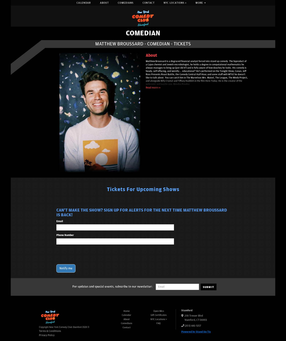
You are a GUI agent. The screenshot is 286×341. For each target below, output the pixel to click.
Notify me (65, 268)
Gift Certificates (159, 315)
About (104, 2)
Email (59, 221)
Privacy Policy (47, 335)
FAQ (158, 323)
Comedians (126, 2)
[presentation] (84, 254)
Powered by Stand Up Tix (196, 331)
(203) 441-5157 (193, 325)
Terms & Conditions (50, 331)
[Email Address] (177, 287)
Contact (148, 2)
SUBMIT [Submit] (208, 287)
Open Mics (158, 311)
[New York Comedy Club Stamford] (143, 18)
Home (126, 311)
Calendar (84, 2)
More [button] (201, 2)
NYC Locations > (175, 2)
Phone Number (65, 235)
